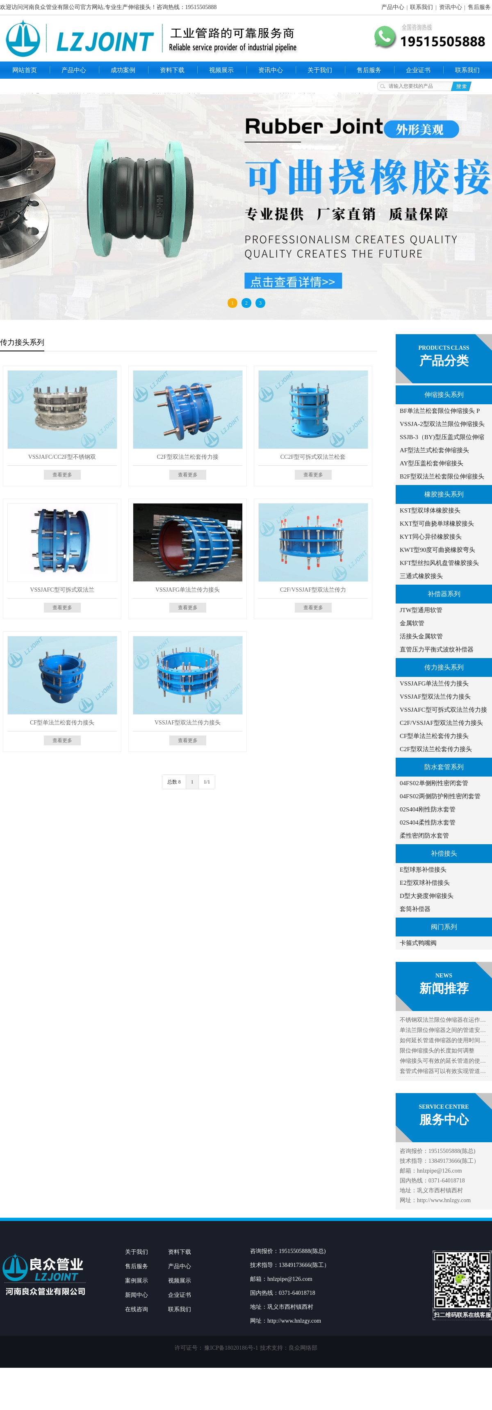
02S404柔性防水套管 (428, 822)
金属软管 (412, 623)
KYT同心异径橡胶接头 (431, 536)
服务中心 (444, 1119)
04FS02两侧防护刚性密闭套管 (440, 796)
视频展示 (221, 70)
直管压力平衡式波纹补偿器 (437, 649)
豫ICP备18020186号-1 (231, 1348)
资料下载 (172, 70)
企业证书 (418, 70)
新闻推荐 (444, 988)
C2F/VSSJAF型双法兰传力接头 (441, 723)
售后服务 (479, 7)
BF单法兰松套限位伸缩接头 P (440, 411)
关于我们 (320, 70)
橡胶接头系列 (444, 494)
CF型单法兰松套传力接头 (434, 736)
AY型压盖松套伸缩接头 (431, 463)
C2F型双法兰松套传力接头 (436, 749)
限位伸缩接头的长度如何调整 (437, 1051)
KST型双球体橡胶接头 (430, 510)
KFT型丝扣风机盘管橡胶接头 (439, 563)
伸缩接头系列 (444, 394)
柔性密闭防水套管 (424, 835)
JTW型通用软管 (421, 610)
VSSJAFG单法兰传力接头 (434, 683)
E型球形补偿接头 (423, 869)
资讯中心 (450, 7)
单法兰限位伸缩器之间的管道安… (443, 1030)
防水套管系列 (444, 766)
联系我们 (421, 7)
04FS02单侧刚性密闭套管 (434, 783)
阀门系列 (444, 926)
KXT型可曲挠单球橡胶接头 (437, 523)
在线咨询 (136, 1309)
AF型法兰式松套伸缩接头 (434, 450)
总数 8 (174, 782)
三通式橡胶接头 (421, 576)
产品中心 (392, 7)
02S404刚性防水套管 (428, 809)
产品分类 (444, 360)
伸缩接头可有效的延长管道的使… (443, 1061)
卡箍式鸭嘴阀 (418, 943)
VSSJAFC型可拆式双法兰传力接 (443, 709)
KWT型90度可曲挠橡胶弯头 (437, 550)
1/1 (207, 782)
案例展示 (136, 1281)
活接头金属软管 (421, 636)
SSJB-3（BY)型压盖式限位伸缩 (442, 437)
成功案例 (123, 70)
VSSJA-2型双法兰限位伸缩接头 (442, 424)
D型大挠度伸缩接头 (426, 896)
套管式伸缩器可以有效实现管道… (443, 1071)
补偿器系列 (444, 593)
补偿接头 (444, 853)
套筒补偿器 (415, 909)
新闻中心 (136, 1295)
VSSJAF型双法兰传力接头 (435, 696)
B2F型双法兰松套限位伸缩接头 (442, 476)
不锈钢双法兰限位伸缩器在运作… (443, 1020)
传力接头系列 (444, 667)
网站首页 (24, 70)
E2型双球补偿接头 (425, 882)
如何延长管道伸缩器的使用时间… (443, 1040)
